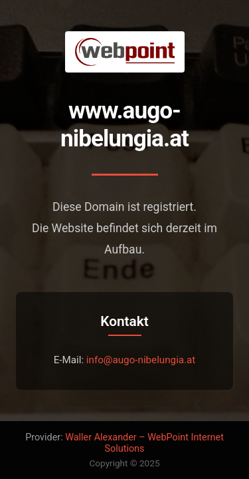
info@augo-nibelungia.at (141, 360)
